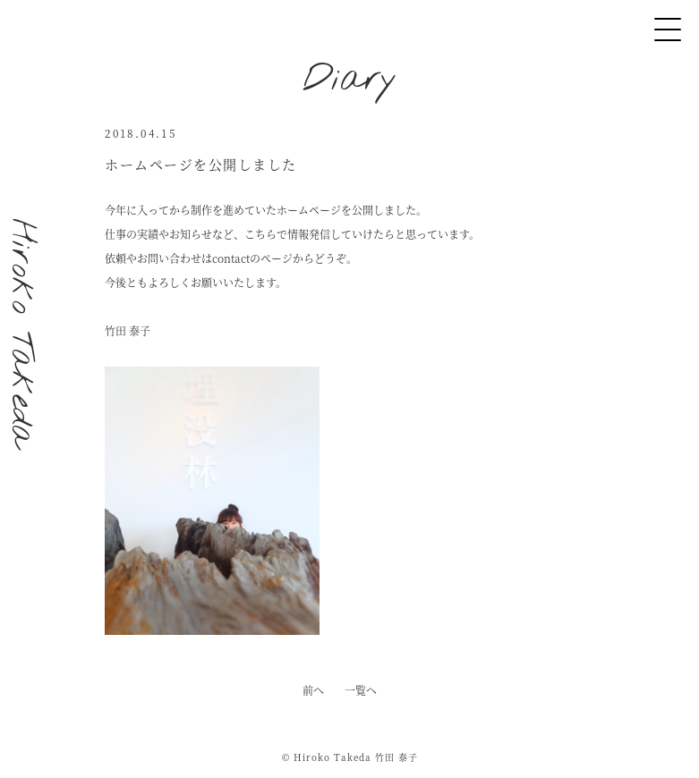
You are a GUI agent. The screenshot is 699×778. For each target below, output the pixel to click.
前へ (313, 690)
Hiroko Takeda (21, 332)
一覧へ (361, 690)
